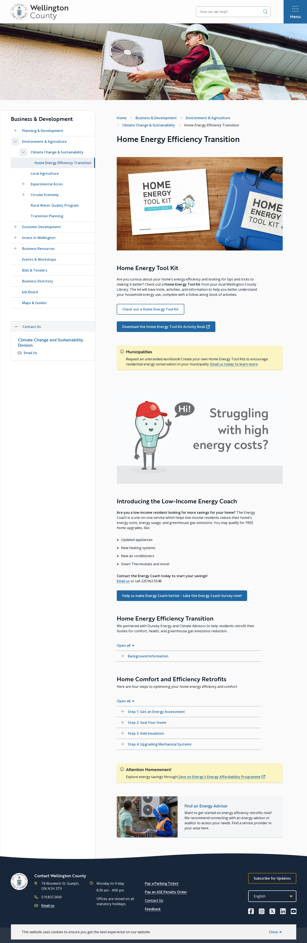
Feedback (153, 909)
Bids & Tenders (34, 270)
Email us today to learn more (234, 364)
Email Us (30, 353)
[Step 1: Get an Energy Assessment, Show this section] (189, 711)
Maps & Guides (34, 303)
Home (122, 118)
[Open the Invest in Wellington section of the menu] (15, 238)
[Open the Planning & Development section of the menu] (15, 131)
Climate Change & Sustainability (57, 152)
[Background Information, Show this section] (189, 656)
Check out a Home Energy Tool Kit (150, 309)
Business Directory (37, 281)
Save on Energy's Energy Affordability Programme (219, 776)
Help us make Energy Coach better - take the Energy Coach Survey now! (182, 595)
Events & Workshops (39, 259)
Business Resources (38, 248)
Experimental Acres (47, 184)
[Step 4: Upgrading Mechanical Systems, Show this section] (189, 744)
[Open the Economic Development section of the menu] (15, 227)
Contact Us (154, 900)
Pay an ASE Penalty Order (166, 892)
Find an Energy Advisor (206, 806)
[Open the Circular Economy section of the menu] (23, 195)
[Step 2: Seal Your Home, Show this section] (189, 722)
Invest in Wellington (38, 237)
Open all (123, 645)
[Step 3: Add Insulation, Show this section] (189, 733)
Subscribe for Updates (272, 878)
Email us (123, 581)
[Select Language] (272, 896)
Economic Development (41, 227)
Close (273, 932)
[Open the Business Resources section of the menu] (15, 248)
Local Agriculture (45, 173)
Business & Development (156, 118)
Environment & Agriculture (44, 141)
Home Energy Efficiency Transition (63, 162)
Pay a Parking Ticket (162, 883)
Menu (295, 16)
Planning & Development (42, 130)
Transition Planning (47, 216)
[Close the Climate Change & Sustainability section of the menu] (23, 152)
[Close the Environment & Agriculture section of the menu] (15, 141)
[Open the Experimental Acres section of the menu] (23, 184)
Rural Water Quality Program (55, 205)
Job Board (30, 292)
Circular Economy (45, 194)
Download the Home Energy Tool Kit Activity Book (163, 326)
